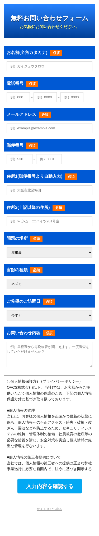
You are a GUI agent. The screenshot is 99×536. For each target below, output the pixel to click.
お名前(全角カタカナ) (34, 52)
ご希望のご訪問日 (31, 301)
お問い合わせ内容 (31, 333)
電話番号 (22, 83)
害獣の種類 (25, 270)
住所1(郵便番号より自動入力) (42, 176)
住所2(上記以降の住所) (36, 207)
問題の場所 (25, 238)
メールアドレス (29, 114)
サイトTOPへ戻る (49, 513)
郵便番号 (22, 145)
